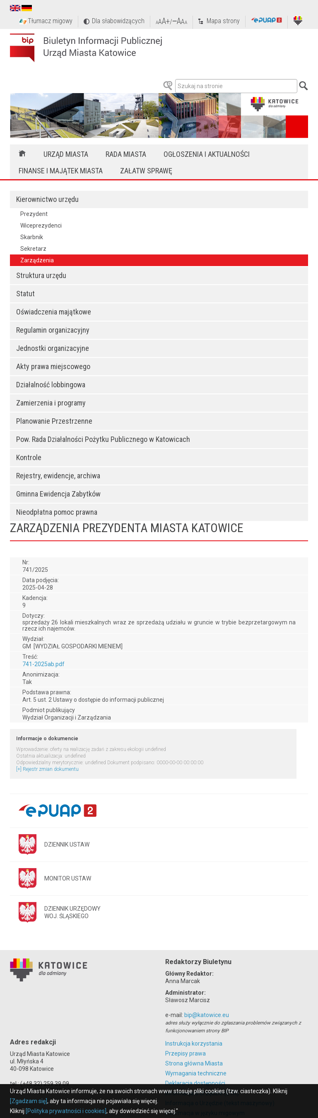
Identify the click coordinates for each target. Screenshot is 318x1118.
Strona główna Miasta (194, 1063)
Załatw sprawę (146, 170)
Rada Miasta (126, 154)
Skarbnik (31, 237)
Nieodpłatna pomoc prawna (56, 512)
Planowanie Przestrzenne (54, 421)
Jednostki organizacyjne (52, 348)
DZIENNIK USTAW (66, 844)
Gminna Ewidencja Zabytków (58, 493)
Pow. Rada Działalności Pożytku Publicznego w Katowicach (103, 439)
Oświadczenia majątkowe (53, 311)
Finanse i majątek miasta (61, 170)
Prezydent (34, 214)
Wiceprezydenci (41, 225)
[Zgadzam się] (28, 1101)
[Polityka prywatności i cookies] (66, 1111)
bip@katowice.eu (206, 1015)
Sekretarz (33, 248)
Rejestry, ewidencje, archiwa (58, 475)
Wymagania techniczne (195, 1073)
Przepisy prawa (185, 1053)
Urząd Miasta (65, 154)
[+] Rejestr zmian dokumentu (47, 769)
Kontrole (28, 457)
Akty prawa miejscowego (53, 366)
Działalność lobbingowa (50, 384)
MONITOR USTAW (67, 878)
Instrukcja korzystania (193, 1043)
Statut (25, 293)
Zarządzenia (37, 260)
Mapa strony (223, 21)
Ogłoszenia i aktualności (207, 154)
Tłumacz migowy (50, 21)
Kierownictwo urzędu (47, 199)
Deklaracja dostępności (195, 1083)
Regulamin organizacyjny (52, 330)
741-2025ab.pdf (43, 664)
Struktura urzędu (41, 275)
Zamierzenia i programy (51, 402)
